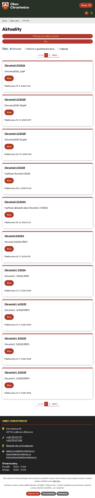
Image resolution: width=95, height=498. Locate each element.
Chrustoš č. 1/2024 (15, 270)
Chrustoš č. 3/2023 (15, 338)
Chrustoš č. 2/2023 (15, 372)
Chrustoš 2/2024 (14, 235)
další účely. (57, 481)
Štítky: (5, 48)
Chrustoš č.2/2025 (15, 133)
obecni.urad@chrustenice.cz (20, 451)
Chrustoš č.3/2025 (15, 99)
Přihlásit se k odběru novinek (62, 36)
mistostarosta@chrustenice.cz (21, 457)
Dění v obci (14, 20)
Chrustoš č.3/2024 (15, 201)
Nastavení (62, 493)
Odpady (64, 48)
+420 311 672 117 (14, 437)
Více (9, 78)
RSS (68, 41)
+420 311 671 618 (14, 440)
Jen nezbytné (48, 493)
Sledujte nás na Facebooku (19, 445)
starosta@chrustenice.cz (18, 454)
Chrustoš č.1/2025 (14, 167)
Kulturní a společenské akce (40, 48)
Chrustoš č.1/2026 (14, 65)
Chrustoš (16, 48)
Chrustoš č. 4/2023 (15, 304)
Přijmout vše (33, 493)
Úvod (4, 20)
